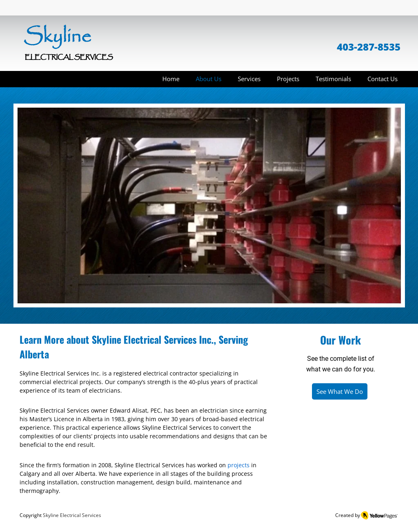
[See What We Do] (339, 391)
